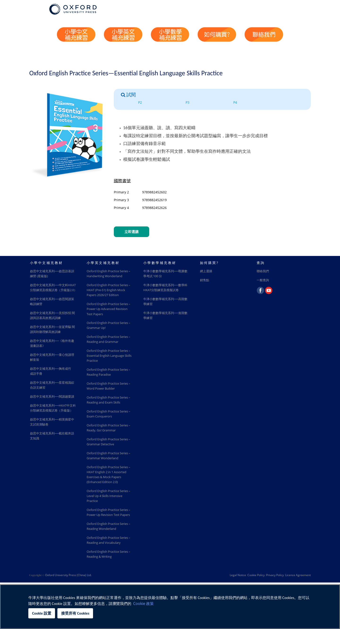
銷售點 (205, 280)
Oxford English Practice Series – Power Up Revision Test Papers (108, 544)
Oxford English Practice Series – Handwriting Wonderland (105, 276)
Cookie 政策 (143, 603)
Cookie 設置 (41, 613)
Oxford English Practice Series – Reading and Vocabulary (105, 578)
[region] (170, 606)
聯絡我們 (263, 271)
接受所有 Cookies (75, 613)
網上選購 (206, 271)
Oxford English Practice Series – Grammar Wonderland (105, 480)
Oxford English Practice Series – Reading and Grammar (105, 349)
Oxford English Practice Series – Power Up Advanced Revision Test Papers (109, 315)
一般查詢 (263, 280)
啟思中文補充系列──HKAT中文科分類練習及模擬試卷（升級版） (53, 425)
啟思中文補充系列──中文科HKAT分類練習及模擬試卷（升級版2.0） (52, 291)
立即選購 (131, 231)
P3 (187, 102)
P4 (235, 102)
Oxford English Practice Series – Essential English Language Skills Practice (107, 369)
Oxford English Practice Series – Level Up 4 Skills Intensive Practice (106, 525)
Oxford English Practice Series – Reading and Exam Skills (108, 417)
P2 (140, 102)
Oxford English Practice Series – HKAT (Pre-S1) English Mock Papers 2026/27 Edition (110, 296)
